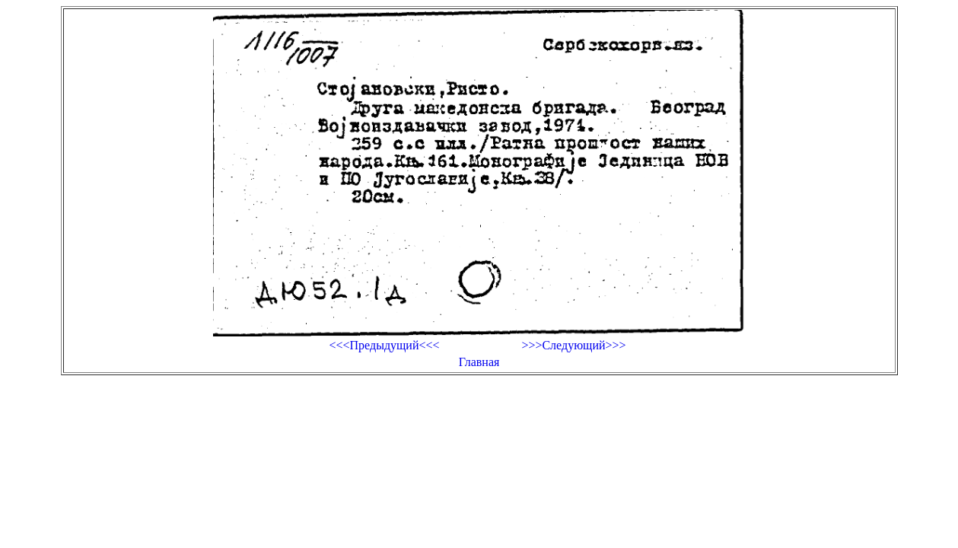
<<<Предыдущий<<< (384, 345)
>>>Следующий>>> (573, 345)
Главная (479, 361)
